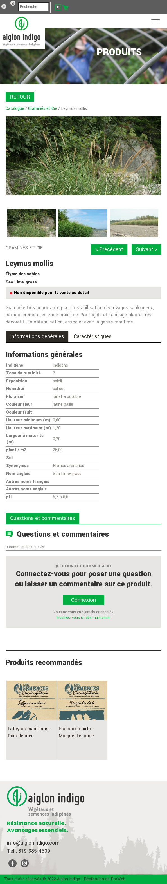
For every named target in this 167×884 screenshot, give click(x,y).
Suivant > (146, 249)
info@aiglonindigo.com (33, 843)
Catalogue (15, 108)
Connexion (83, 600)
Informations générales (37, 336)
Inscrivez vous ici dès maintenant (84, 617)
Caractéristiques (93, 336)
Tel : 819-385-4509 (28, 851)
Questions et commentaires (42, 518)
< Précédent (109, 249)
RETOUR (20, 97)
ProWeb (118, 879)
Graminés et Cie (42, 108)
